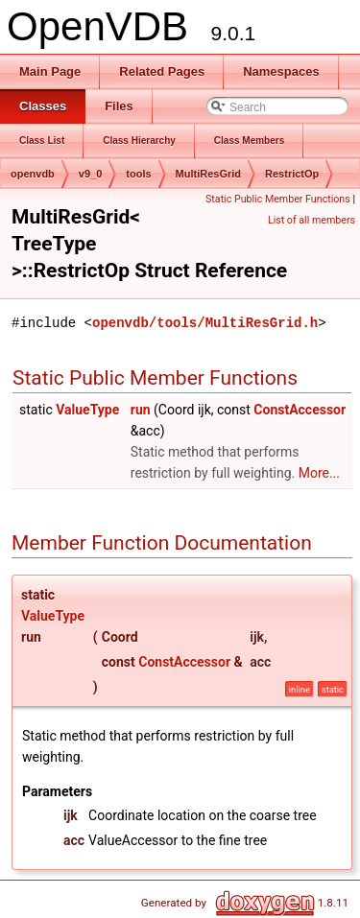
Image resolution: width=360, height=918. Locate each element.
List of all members (311, 220)
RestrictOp (292, 173)
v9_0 (90, 173)
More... (319, 473)
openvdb (33, 173)
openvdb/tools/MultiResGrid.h (205, 323)
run (141, 409)
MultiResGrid (208, 173)
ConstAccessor (299, 409)
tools (138, 173)
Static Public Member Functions (277, 199)
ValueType (87, 409)
